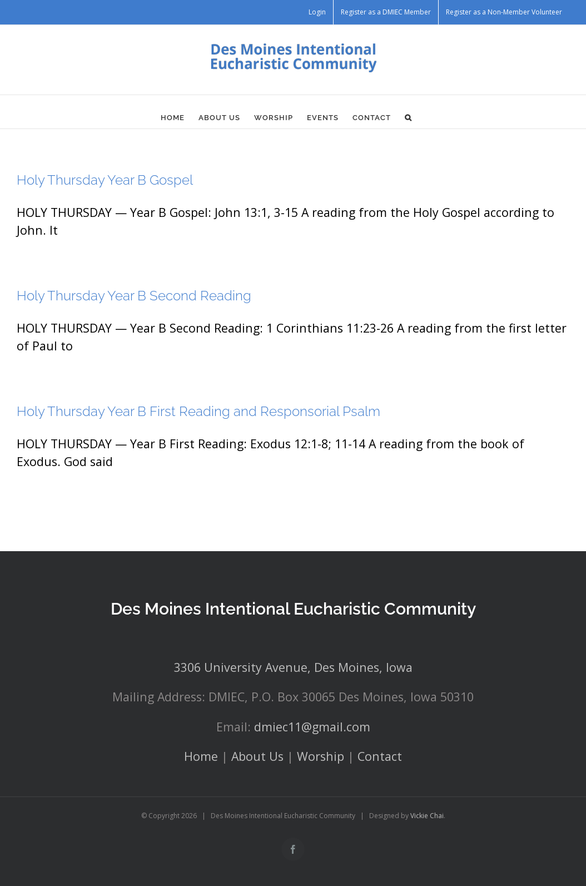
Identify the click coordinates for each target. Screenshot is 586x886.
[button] (408, 117)
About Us (257, 756)
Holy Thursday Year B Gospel (105, 180)
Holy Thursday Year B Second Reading (134, 296)
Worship (320, 756)
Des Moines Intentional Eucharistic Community (293, 608)
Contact (379, 756)
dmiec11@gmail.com (312, 727)
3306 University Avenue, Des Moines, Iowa (293, 667)
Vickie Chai (427, 815)
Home (201, 756)
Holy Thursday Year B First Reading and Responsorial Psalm (198, 411)
